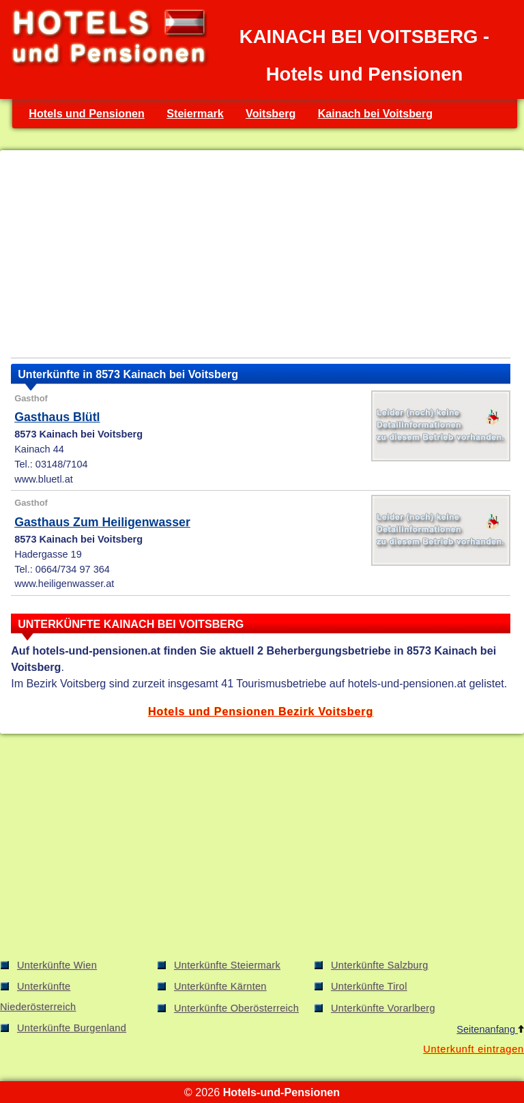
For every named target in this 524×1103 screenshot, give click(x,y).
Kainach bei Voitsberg (375, 113)
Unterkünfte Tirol (369, 986)
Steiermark (195, 113)
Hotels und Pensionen (87, 113)
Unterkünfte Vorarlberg (383, 1008)
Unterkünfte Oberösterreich (236, 1008)
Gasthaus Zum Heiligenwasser (102, 522)
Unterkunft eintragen (473, 1049)
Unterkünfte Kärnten (220, 986)
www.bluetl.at (43, 479)
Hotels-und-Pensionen (281, 1092)
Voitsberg (270, 113)
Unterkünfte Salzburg (379, 965)
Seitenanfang (490, 1029)
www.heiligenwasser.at (64, 583)
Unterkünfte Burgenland (71, 1027)
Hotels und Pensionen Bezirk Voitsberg (260, 711)
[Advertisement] (260, 256)
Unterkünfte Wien (57, 965)
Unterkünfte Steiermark (227, 965)
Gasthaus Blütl (57, 417)
